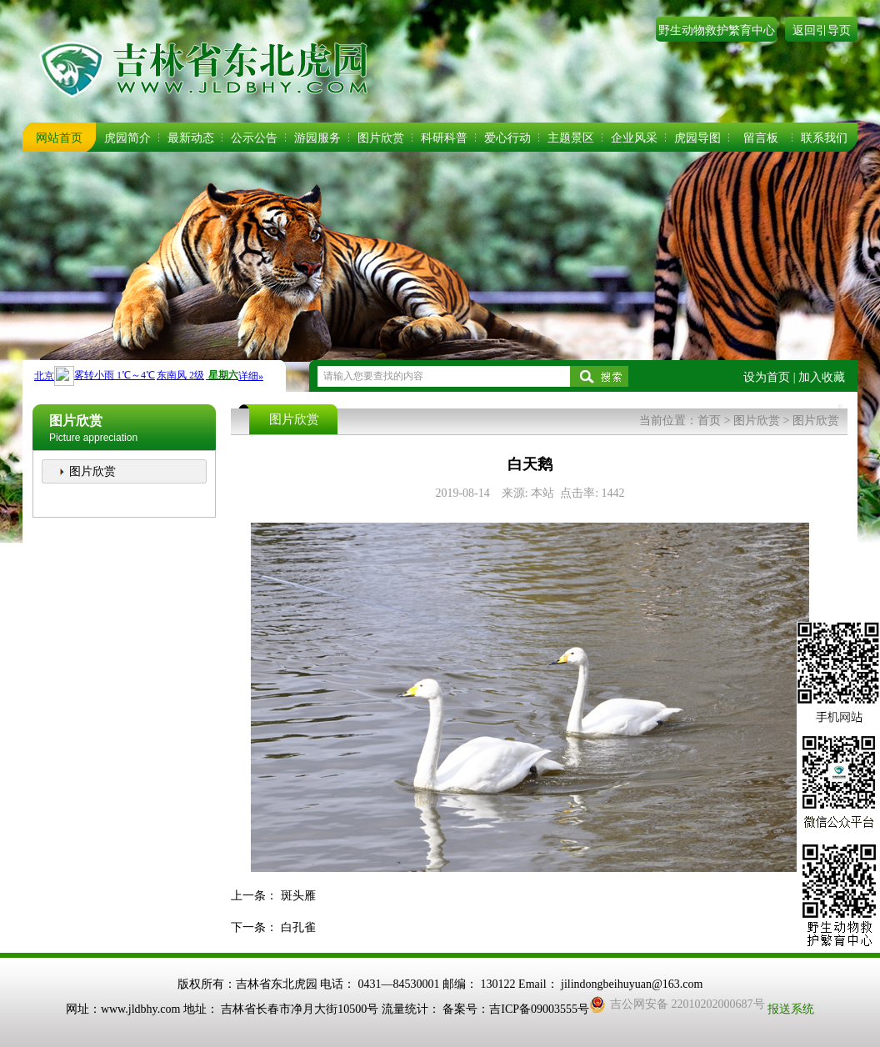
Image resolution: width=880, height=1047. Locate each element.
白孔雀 (298, 927)
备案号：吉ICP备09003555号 (515, 1009)
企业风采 (634, 138)
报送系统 (791, 1009)
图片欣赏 (381, 138)
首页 (709, 420)
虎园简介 (127, 138)
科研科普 (444, 138)
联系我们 (824, 138)
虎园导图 (697, 138)
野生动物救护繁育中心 (716, 30)
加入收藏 (821, 377)
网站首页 (59, 138)
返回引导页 (821, 30)
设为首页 (766, 377)
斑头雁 (298, 895)
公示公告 (254, 138)
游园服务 (317, 138)
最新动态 (191, 138)
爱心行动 (507, 138)
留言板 (760, 138)
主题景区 (571, 138)
